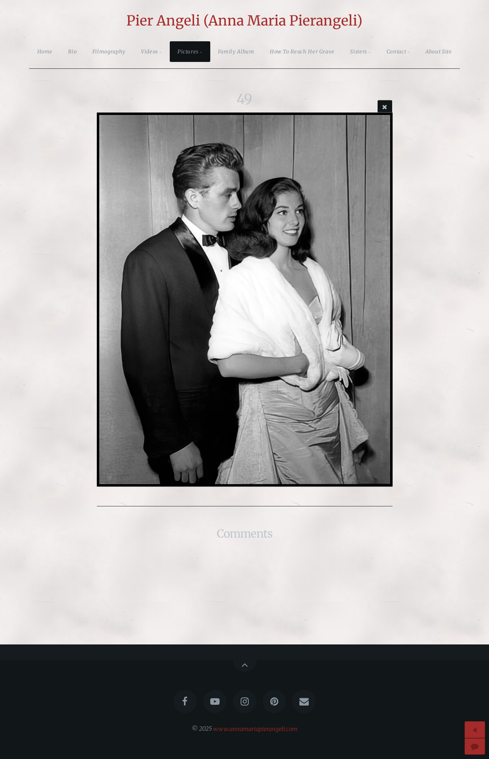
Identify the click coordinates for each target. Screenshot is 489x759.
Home (45, 51)
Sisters (358, 51)
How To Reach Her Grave (302, 51)
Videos (149, 51)
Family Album (236, 51)
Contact (396, 51)
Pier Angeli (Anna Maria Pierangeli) (244, 20)
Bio (72, 51)
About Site (438, 51)
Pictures (188, 51)
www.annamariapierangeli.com (255, 728)
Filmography (109, 51)
